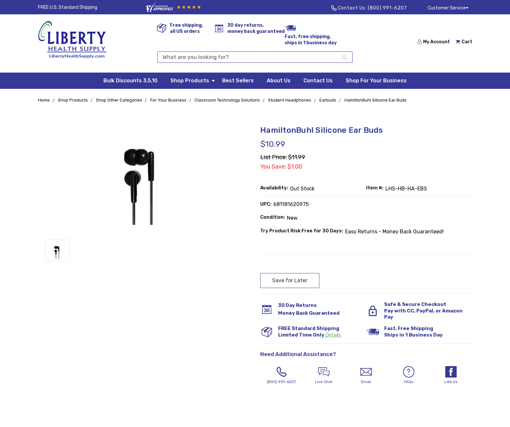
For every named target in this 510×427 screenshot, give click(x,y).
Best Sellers (238, 80)
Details (333, 335)
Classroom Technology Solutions (227, 100)
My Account (434, 42)
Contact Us (318, 80)
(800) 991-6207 (387, 8)
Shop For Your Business (376, 80)
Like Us (451, 375)
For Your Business (168, 100)
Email (366, 375)
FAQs (408, 375)
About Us (278, 80)
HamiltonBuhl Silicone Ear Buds (375, 100)
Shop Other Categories (119, 100)
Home (44, 100)
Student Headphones (289, 100)
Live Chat (323, 375)
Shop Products (193, 80)
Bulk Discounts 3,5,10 (130, 80)
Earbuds (327, 100)
